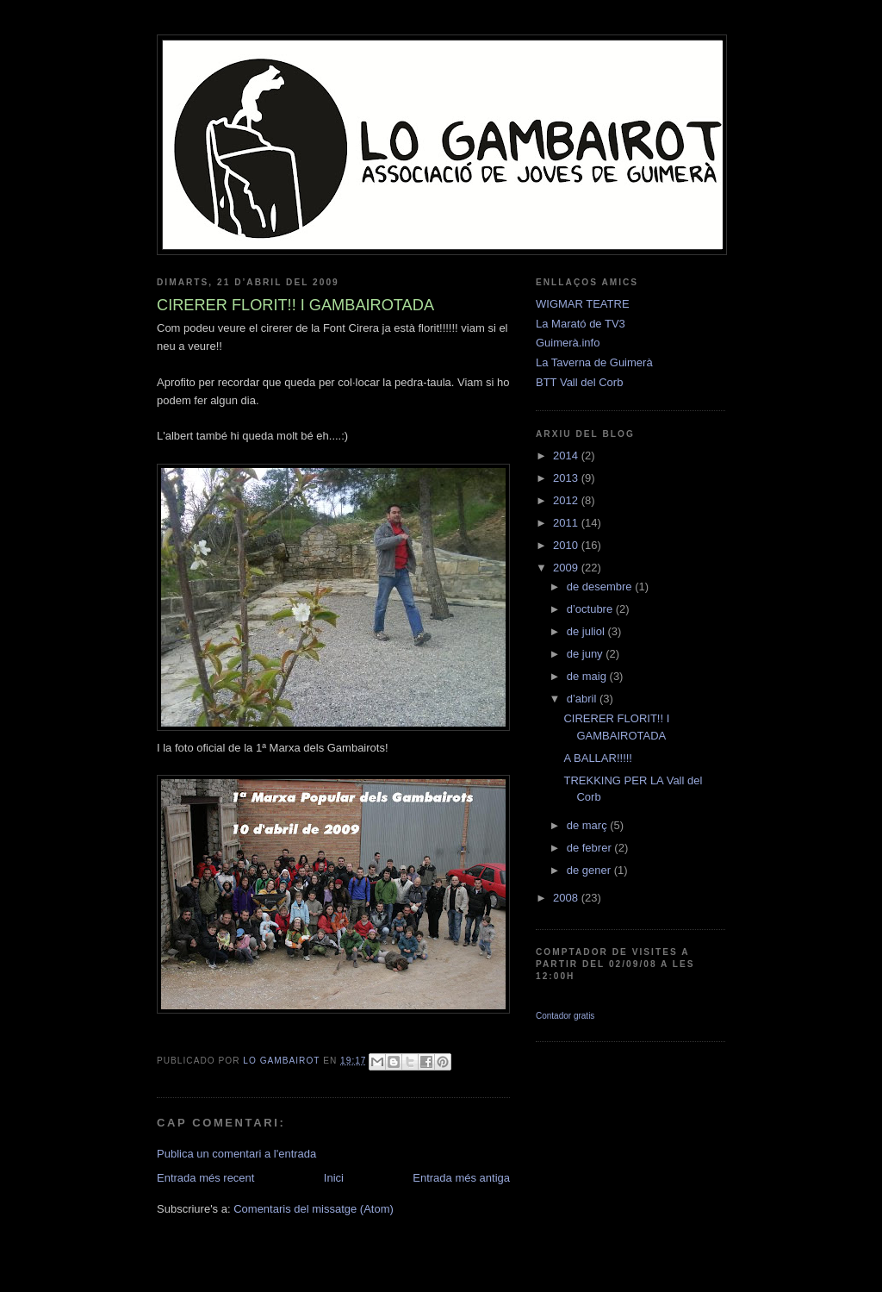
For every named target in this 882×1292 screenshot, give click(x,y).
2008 (567, 897)
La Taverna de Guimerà (594, 362)
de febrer (591, 847)
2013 (567, 477)
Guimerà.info (567, 342)
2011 (567, 522)
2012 (567, 500)
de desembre (601, 586)
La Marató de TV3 (580, 323)
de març (589, 825)
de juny (586, 653)
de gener (590, 870)
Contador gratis (565, 1015)
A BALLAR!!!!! (597, 758)
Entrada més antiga (461, 1177)
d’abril (583, 698)
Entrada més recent (205, 1177)
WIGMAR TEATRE (583, 303)
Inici (334, 1177)
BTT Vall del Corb (579, 382)
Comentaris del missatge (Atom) (313, 1208)
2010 (567, 545)
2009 (567, 567)
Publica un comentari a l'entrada (236, 1153)
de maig (588, 676)
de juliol (587, 631)
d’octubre (591, 608)
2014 (567, 455)
